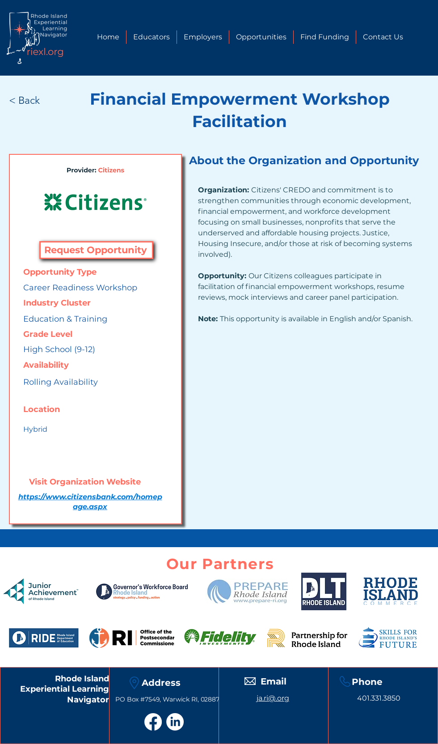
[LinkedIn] (175, 722)
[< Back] (33, 100)
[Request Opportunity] (96, 250)
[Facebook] (153, 722)
